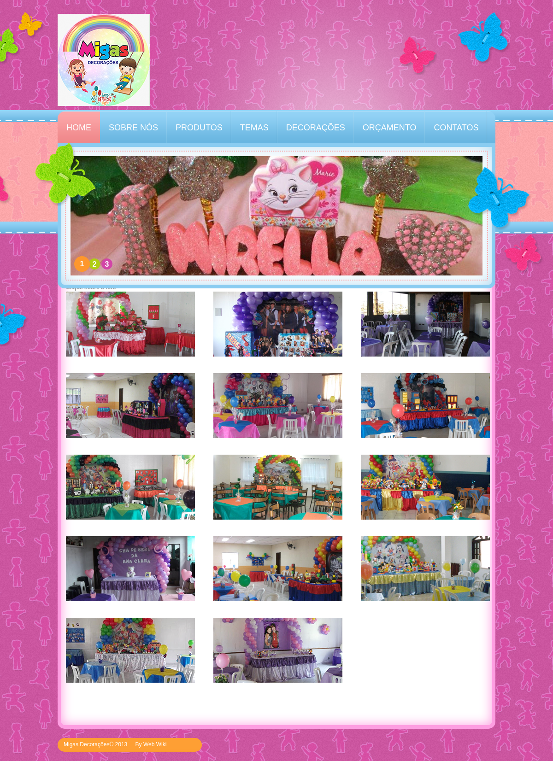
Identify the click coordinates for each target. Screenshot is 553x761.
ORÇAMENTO (390, 127)
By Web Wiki (151, 744)
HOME (78, 127)
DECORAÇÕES (315, 127)
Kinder (104, 60)
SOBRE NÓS (133, 127)
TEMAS (254, 127)
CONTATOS (456, 127)
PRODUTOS (199, 127)
